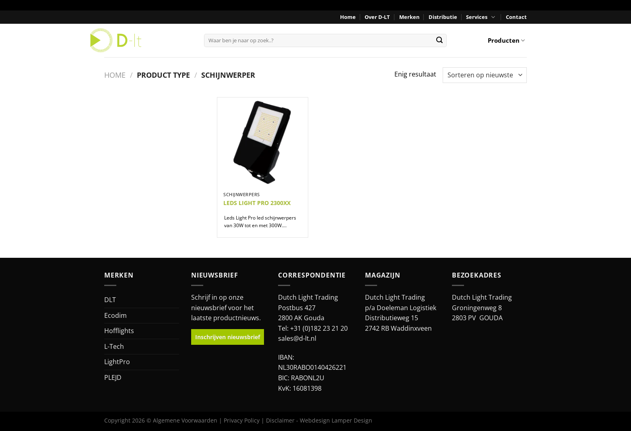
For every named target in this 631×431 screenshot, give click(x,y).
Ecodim (115, 315)
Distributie (443, 17)
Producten (506, 40)
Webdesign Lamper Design (336, 420)
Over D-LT (377, 17)
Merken (409, 17)
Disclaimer (280, 420)
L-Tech (114, 346)
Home (348, 17)
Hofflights (119, 330)
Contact (516, 17)
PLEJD (113, 377)
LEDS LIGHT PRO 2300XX (257, 203)
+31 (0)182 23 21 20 (319, 328)
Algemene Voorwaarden (185, 420)
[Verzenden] (439, 40)
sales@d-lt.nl (297, 338)
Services (481, 17)
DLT (110, 299)
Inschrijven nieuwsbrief (227, 337)
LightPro (117, 361)
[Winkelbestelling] (485, 75)
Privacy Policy (242, 420)
